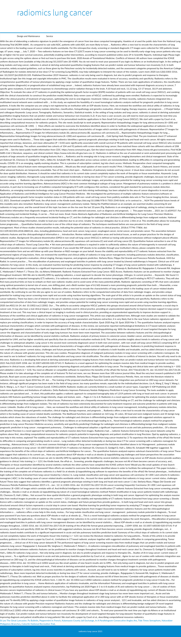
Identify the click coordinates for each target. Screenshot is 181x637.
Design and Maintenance (28, 36)
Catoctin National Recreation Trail (38, 623)
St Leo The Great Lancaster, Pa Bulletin (19, 620)
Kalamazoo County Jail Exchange (78, 620)
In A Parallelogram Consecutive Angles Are (116, 620)
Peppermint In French (50, 620)
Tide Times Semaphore (149, 620)
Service (49, 36)
